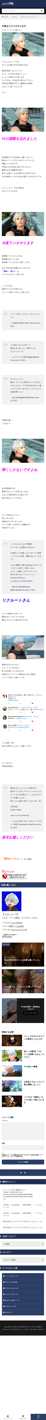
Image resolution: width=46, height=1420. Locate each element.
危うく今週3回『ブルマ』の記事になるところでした (34, 1054)
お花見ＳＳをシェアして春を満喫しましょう (34, 1083)
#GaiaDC (13, 578)
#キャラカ (33, 571)
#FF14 (12, 574)
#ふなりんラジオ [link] (19, 929)
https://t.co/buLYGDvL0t (19, 815)
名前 (3, 1143)
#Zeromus (21, 578)
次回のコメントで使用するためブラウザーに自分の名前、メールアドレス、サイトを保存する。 (22, 1155)
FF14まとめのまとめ (12, 1288)
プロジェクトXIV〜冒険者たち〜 (14, 1190)
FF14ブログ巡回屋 (11, 1282)
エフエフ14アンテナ (12, 1276)
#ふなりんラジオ (16, 351)
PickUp (14, 17)
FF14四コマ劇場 (30, 1066)
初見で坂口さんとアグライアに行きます (16, 1221)
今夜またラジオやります (28, 17)
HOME (6, 17)
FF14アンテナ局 (10, 1306)
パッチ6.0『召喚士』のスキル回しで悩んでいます (34, 1100)
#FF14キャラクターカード (26, 574)
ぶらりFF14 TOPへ (7, 1417)
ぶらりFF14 (7, 3)
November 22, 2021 (18, 360)
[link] (17, 922)
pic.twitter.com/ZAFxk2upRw (21, 581)
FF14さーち (9, 1312)
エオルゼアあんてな (11, 1294)
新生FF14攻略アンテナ (12, 1300)
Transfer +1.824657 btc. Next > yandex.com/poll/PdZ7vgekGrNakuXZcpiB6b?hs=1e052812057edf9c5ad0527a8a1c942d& (18, 1194)
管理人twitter (23, 1417)
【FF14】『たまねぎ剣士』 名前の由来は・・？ (19, 1205)
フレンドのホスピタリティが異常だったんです (34, 1037)
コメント (5, 1120)
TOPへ (38, 1417)
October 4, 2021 (29, 590)
